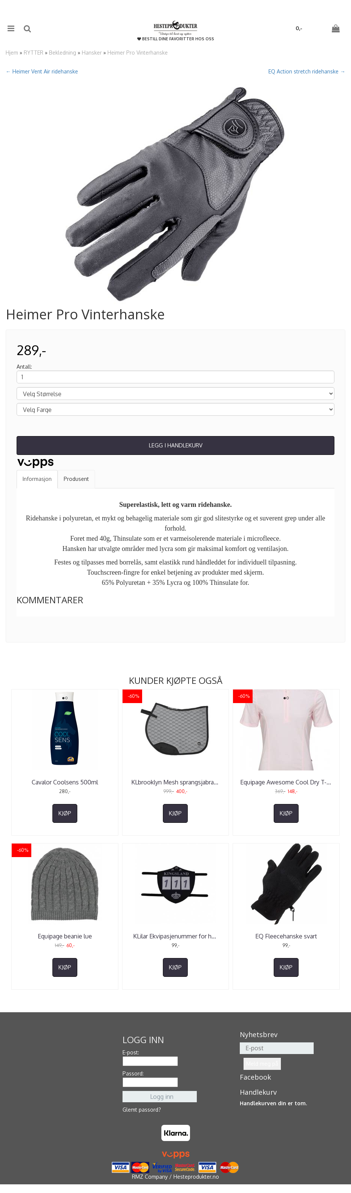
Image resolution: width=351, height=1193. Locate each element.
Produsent (76, 479)
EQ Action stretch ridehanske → (306, 71)
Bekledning (62, 52)
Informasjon (37, 479)
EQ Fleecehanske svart (286, 936)
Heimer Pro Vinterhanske (137, 52)
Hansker (92, 52)
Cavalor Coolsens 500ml (65, 782)
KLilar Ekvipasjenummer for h (175, 936)
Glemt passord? (142, 1109)
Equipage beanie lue (65, 936)
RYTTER (33, 52)
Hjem (12, 52)
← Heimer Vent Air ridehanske (42, 71)
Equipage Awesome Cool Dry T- (286, 782)
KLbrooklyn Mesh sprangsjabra (175, 782)
